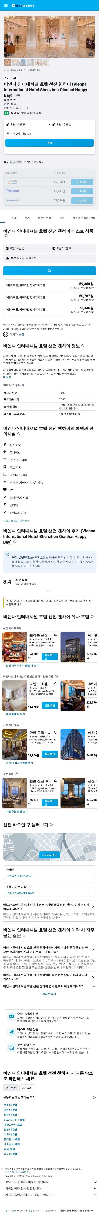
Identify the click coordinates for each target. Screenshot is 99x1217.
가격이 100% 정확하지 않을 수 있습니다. (51, 1195)
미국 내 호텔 (10, 1134)
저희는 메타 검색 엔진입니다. (51, 1188)
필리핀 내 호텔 (12, 1139)
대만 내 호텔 (10, 1109)
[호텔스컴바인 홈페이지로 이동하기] (23, 5)
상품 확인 (48, 657)
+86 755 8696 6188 (16, 108)
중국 (14, 1210)
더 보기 (7, 377)
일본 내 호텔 (10, 1129)
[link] (22, 665)
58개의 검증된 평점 (29, 113)
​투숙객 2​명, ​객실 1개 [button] (19, 133)
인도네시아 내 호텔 (14, 1119)
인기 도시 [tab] (27, 1087)
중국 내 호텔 (10, 1114)
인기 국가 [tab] (10, 1087)
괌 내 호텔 (9, 1149)
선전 (48, 1210)
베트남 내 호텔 (12, 1144)
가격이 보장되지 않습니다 (17, 1171)
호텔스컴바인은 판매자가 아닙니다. (51, 1182)
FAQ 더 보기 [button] (49, 993)
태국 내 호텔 (10, 1154)
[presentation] (38, 70)
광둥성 (31, 1210)
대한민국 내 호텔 (13, 1124)
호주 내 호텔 (10, 1105)
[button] (6, 5)
